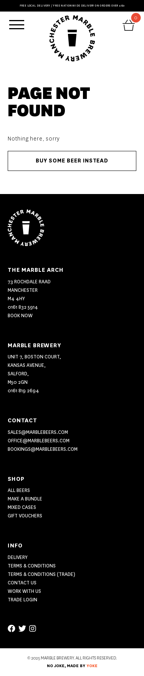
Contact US (22, 582)
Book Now (20, 315)
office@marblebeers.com (39, 440)
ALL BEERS (19, 490)
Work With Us (24, 591)
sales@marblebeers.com (38, 432)
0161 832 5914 (23, 307)
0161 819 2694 (23, 390)
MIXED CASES (22, 507)
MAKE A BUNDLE (25, 498)
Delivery (18, 557)
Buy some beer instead (72, 160)
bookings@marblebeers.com (43, 449)
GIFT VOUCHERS (25, 515)
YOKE (92, 666)
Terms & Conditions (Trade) (41, 574)
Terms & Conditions (32, 565)
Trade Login (22, 599)
